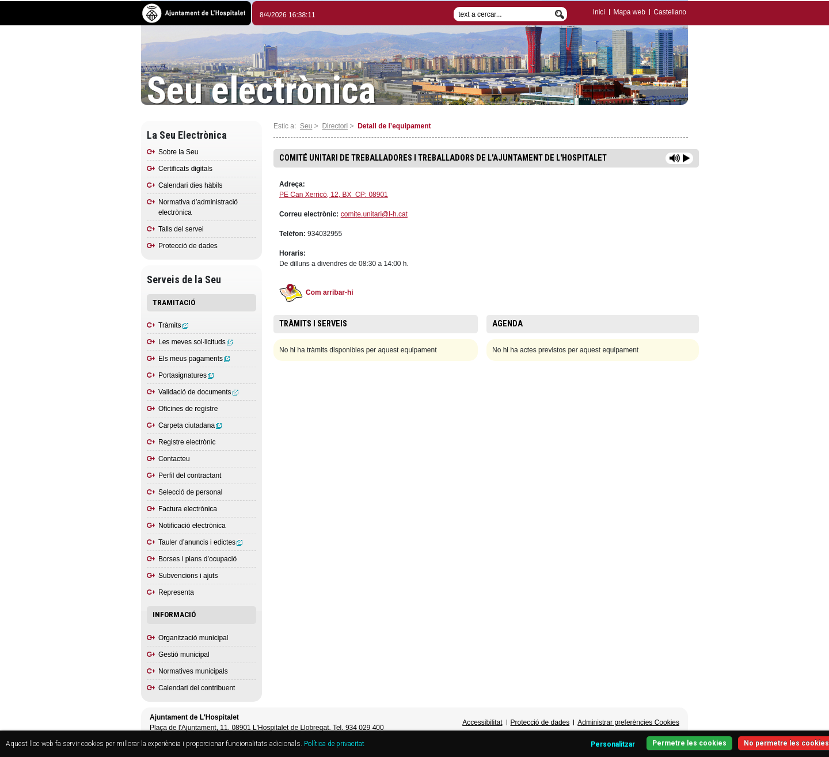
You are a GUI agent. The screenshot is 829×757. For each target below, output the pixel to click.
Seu (306, 126)
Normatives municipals (193, 671)
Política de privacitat (334, 744)
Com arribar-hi (316, 292)
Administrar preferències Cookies (628, 722)
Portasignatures (186, 375)
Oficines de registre (188, 409)
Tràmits (173, 325)
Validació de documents (198, 392)
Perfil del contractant (189, 475)
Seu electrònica (261, 91)
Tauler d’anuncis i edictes (200, 542)
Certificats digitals (185, 169)
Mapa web (629, 12)
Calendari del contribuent (196, 688)
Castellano (669, 12)
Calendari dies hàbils (190, 185)
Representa (176, 592)
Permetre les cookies (689, 743)
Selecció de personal (190, 492)
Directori (335, 126)
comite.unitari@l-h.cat (374, 214)
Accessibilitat (482, 722)
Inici (599, 12)
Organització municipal (193, 638)
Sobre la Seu (178, 152)
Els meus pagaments (194, 359)
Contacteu (174, 459)
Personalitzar (613, 744)
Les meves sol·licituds (195, 342)
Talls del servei (181, 229)
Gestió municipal (184, 655)
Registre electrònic (186, 442)
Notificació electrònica (192, 526)
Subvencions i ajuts (188, 576)
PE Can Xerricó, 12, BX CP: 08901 (333, 195)
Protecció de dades (188, 246)
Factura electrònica (187, 509)
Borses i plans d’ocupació (197, 559)
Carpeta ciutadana (190, 425)
